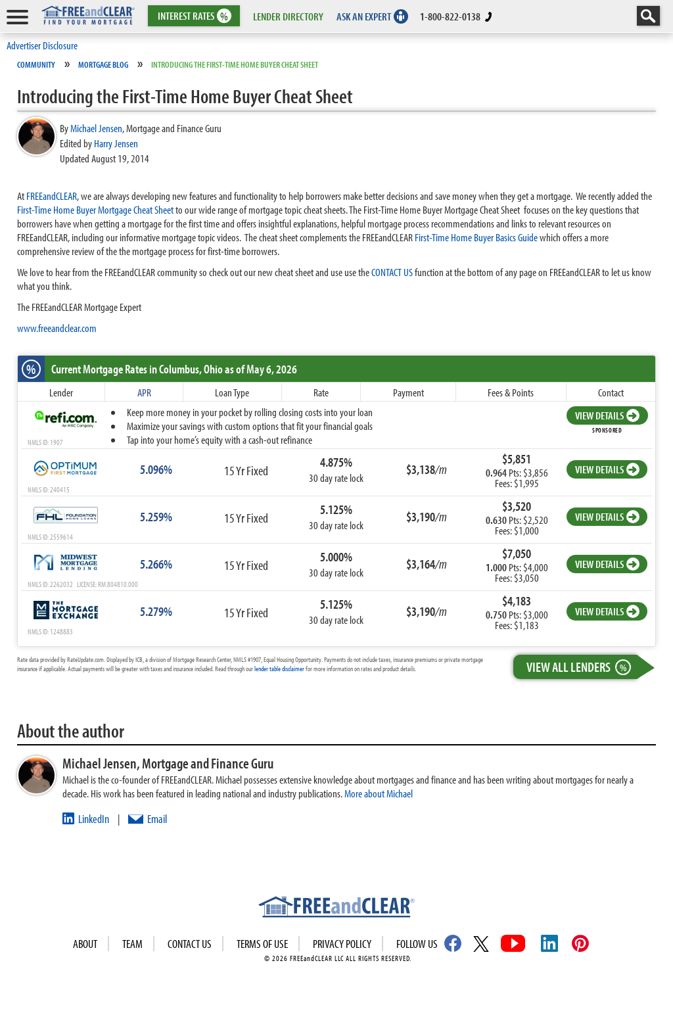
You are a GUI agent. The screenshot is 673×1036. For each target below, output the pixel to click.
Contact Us (190, 943)
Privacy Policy (342, 943)
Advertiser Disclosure (42, 45)
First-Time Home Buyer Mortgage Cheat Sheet (95, 209)
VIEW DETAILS (607, 415)
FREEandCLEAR (51, 195)
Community (36, 64)
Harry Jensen (116, 143)
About (85, 943)
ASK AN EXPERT (363, 16)
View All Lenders (581, 667)
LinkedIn (93, 818)
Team (132, 943)
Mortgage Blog (103, 64)
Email (157, 818)
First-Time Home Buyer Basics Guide (476, 237)
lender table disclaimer (279, 668)
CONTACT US (392, 272)
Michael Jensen (96, 128)
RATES (193, 16)
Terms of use (262, 943)
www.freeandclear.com (57, 328)
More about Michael (378, 793)
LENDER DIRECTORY (288, 16)
